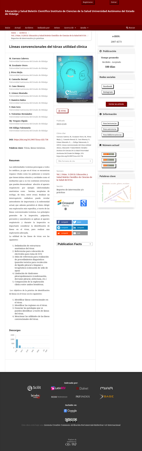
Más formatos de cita (66, 161)
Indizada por (44, 27)
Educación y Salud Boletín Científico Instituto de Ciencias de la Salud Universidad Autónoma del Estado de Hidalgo (69, 12)
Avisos (57, 27)
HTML (63, 111)
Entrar (114, 2)
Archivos (29, 27)
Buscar (130, 27)
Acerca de (69, 27)
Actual (18, 27)
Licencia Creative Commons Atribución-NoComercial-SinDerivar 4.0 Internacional (82, 425)
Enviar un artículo (116, 104)
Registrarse (88, 2)
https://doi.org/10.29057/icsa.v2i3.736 (31, 139)
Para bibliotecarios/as (112, 135)
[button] (64, 222)
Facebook (107, 86)
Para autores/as (109, 129)
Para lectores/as (110, 123)
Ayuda (83, 27)
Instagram (108, 92)
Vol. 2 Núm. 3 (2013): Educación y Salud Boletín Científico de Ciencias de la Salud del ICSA (48, 35)
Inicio (7, 27)
